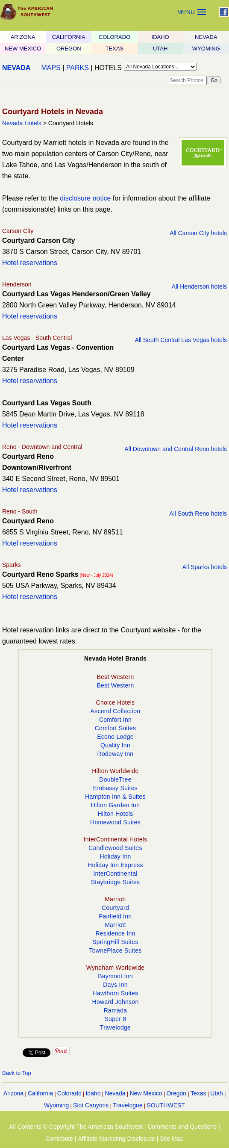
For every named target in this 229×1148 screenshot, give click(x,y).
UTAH (160, 48)
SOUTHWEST (166, 1105)
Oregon (176, 1093)
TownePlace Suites (115, 950)
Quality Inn (115, 745)
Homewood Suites (115, 822)
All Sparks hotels (204, 567)
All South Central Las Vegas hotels (181, 339)
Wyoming (56, 1105)
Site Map (171, 1138)
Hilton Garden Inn (115, 805)
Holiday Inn (115, 856)
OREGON (68, 48)
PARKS (77, 67)
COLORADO (114, 37)
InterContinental (115, 873)
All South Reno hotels (198, 513)
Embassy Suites (115, 788)
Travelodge (115, 1027)
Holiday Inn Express (115, 865)
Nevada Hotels (21, 123)
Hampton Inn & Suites (115, 796)
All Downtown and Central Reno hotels (175, 449)
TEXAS (115, 48)
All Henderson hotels (199, 286)
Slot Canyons (91, 1105)
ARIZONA (23, 37)
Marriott (115, 924)
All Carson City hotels (198, 233)
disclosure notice (85, 198)
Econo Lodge (115, 736)
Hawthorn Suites (115, 993)
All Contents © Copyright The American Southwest (76, 1126)
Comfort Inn (115, 719)
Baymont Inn (115, 976)
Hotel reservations (29, 262)
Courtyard (115, 907)
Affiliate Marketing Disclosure (116, 1138)
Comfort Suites (115, 728)
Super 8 (115, 1018)
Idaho (92, 1093)
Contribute (59, 1138)
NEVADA (206, 37)
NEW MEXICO (23, 48)
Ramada (115, 1010)
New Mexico (145, 1093)
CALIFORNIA (68, 37)
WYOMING (206, 48)
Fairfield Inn (115, 916)
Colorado (69, 1093)
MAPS (50, 67)
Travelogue (128, 1105)
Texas (198, 1093)
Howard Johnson (115, 1001)
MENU (186, 12)
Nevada (115, 1093)
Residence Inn (115, 933)
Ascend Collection (116, 711)
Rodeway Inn (115, 753)
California (40, 1093)
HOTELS (108, 67)
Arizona (13, 1093)
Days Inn (115, 984)
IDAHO (160, 37)
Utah (216, 1093)
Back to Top (16, 1073)
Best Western (115, 685)
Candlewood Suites (115, 847)
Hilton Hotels (115, 813)
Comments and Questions (182, 1126)
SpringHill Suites (115, 941)
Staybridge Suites (115, 882)
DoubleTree (115, 779)
